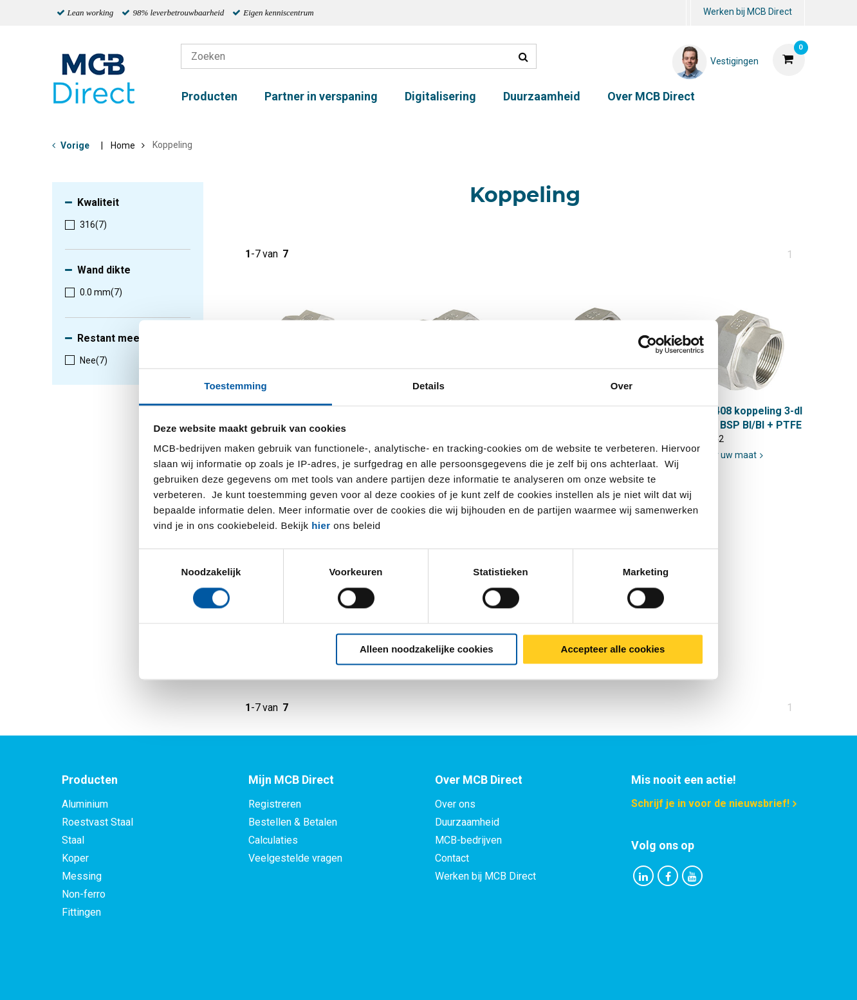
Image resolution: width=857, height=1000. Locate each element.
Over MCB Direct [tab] (478, 779)
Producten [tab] (90, 779)
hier (321, 525)
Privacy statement (290, 976)
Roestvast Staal (97, 822)
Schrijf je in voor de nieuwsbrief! (710, 803)
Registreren (274, 804)
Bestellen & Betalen (292, 822)
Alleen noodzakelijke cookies (426, 649)
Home (123, 145)
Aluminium (85, 804)
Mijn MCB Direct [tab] (291, 779)
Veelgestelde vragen (295, 858)
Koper (75, 858)
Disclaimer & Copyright (611, 976)
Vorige (74, 145)
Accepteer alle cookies (613, 649)
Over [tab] (622, 385)
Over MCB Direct (651, 96)
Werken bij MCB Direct (747, 11)
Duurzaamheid (541, 96)
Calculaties (273, 840)
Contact (452, 858)
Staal (73, 840)
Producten (209, 96)
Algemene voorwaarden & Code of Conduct (445, 976)
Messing (82, 876)
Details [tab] (428, 385)
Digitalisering (440, 96)
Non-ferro (84, 894)
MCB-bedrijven (468, 840)
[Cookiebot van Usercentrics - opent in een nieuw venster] (647, 344)
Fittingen (81, 912)
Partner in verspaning (321, 96)
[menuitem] (688, 13)
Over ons (455, 804)
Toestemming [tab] (235, 385)
